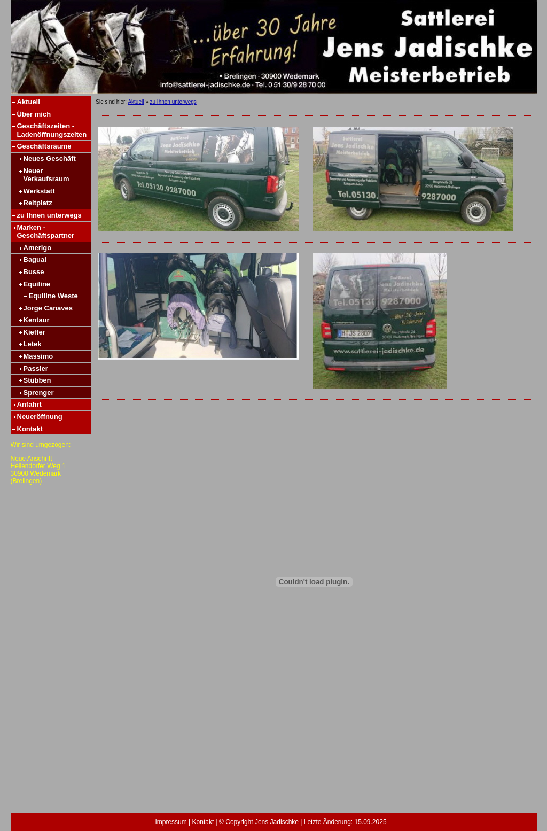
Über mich (34, 114)
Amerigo (38, 248)
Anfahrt (29, 404)
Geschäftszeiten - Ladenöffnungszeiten (52, 130)
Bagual (35, 259)
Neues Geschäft (50, 158)
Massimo (38, 356)
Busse (34, 272)
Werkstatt (39, 191)
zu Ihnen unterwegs (49, 215)
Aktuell (28, 102)
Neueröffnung (39, 417)
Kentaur (37, 320)
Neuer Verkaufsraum (46, 175)
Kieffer (34, 332)
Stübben (37, 380)
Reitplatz (38, 203)
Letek (33, 344)
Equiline (37, 284)
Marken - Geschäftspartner (46, 231)
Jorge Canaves (48, 308)
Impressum (170, 822)
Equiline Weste (53, 296)
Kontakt (30, 429)
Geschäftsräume (44, 146)
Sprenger (39, 393)
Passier (36, 368)
